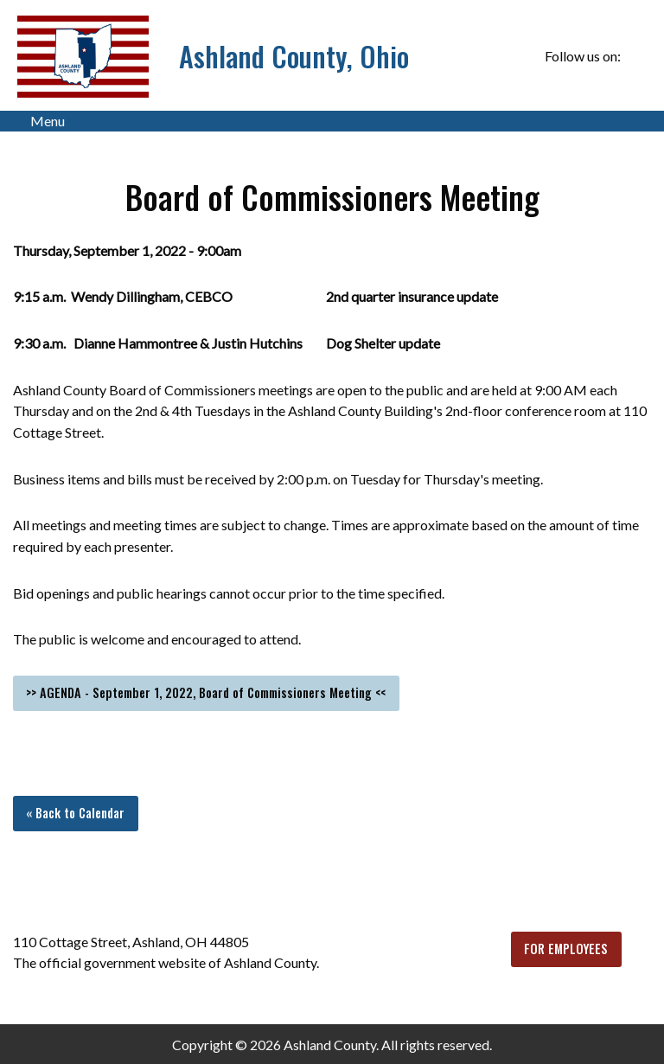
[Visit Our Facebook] (637, 56)
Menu (39, 121)
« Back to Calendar (75, 813)
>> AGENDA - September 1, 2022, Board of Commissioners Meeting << (206, 692)
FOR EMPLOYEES (566, 948)
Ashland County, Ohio (294, 55)
